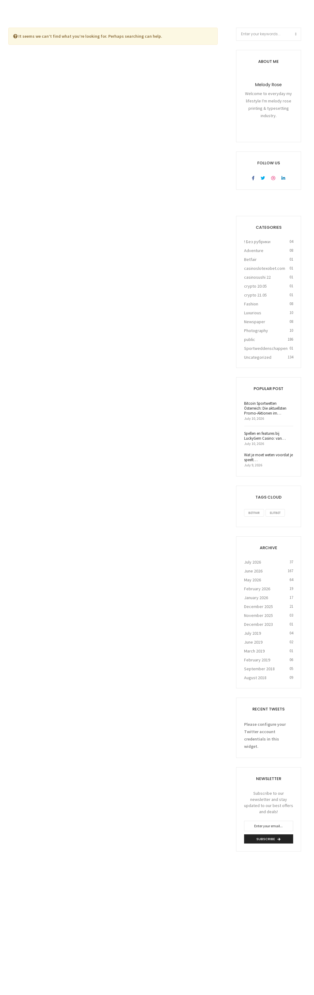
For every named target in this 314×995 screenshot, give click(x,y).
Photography (256, 330)
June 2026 (253, 570)
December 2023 (258, 624)
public (249, 339)
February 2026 (257, 588)
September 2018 (259, 668)
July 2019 (252, 633)
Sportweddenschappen (266, 348)
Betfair (250, 259)
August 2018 (255, 677)
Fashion (251, 303)
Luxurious (252, 312)
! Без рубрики (257, 241)
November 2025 (258, 615)
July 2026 (252, 561)
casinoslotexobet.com (264, 268)
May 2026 (252, 579)
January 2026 (256, 597)
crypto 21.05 (255, 294)
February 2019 (257, 659)
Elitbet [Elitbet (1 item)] (275, 513)
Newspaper (254, 321)
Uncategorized (257, 357)
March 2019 (254, 650)
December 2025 (258, 606)
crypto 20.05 (255, 286)
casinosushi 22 (257, 277)
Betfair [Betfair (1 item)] (254, 513)
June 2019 (253, 642)
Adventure (253, 250)
